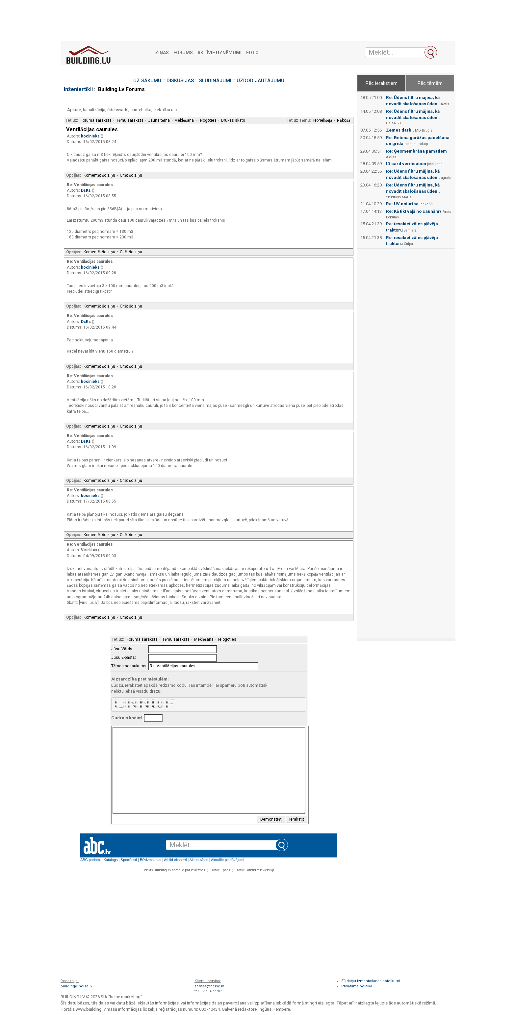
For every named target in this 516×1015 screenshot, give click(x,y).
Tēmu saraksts (129, 120)
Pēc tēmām (430, 83)
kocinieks (91, 136)
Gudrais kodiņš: (127, 717)
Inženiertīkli (78, 89)
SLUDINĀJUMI (215, 81)
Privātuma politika (356, 986)
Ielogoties (207, 120)
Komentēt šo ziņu (99, 175)
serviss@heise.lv (209, 986)
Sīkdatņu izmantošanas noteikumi (370, 981)
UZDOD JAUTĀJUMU (260, 81)
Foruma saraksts (96, 120)
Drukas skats (233, 120)
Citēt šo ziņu (131, 175)
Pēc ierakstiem (382, 83)
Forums (183, 52)
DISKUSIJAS (180, 81)
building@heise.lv (76, 986)
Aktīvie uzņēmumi (219, 52)
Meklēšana (184, 120)
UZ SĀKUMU (147, 81)
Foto (252, 52)
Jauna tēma (159, 120)
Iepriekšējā (322, 120)
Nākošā (343, 120)
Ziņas (162, 52)
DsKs (86, 190)
